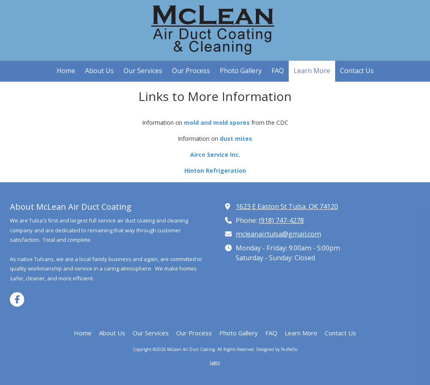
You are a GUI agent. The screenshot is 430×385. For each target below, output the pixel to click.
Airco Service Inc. (215, 154)
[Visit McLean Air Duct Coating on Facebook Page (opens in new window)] (17, 299)
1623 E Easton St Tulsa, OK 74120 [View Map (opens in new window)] (287, 206)
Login (215, 362)
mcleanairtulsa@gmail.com (278, 233)
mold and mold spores (217, 122)
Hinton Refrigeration (215, 170)
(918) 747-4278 (281, 220)
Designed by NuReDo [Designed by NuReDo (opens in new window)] (276, 349)
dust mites (236, 138)
